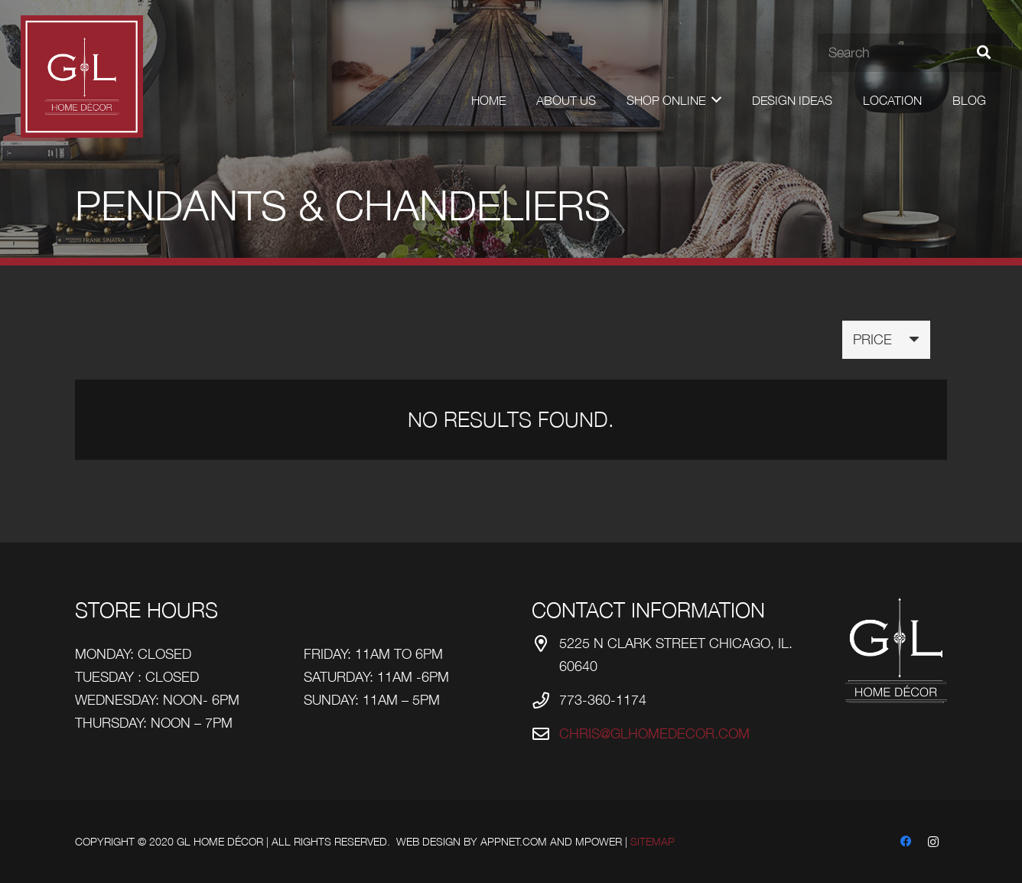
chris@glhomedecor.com (654, 733)
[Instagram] (933, 841)
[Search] (909, 53)
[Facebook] (905, 841)
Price (872, 339)
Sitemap (652, 841)
